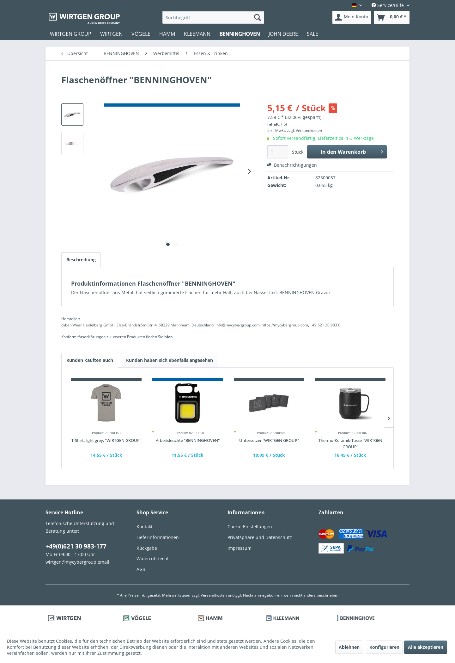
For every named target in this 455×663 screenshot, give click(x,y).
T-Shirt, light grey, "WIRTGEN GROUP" (106, 440)
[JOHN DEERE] (283, 34)
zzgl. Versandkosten (304, 130)
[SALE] (312, 34)
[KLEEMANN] (197, 34)
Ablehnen (349, 647)
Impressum (240, 548)
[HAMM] (167, 34)
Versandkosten (214, 595)
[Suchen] (257, 17)
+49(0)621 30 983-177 (76, 546)
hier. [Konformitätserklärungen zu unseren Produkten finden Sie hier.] (168, 336)
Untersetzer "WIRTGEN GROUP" (269, 440)
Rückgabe (146, 548)
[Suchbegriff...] (213, 17)
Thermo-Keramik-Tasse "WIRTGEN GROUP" (350, 443)
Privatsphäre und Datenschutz (260, 537)
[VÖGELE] (141, 34)
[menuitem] (213, 17)
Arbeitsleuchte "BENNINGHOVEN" (188, 440)
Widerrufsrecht (152, 558)
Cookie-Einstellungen (250, 527)
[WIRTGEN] (111, 34)
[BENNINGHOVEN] (239, 34)
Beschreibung (81, 260)
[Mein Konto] (351, 17)
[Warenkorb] (392, 17)
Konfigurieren (384, 647)
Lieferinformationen (157, 537)
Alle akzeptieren (425, 647)
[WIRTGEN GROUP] (71, 34)
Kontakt (144, 527)
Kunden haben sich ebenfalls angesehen (169, 360)
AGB (140, 569)
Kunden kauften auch (89, 360)
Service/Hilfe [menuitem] (388, 5)
